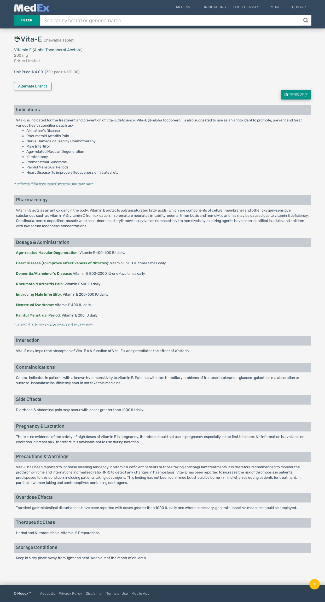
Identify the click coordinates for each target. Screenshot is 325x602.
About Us (47, 593)
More (280, 7)
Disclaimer (94, 593)
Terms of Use (117, 593)
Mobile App (140, 593)
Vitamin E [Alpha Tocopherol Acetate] (48, 50)
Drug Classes (254, 7)
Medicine (196, 7)
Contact (300, 7)
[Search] (306, 20)
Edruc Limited (27, 61)
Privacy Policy (70, 593)
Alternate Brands (33, 86)
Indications (223, 7)
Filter (27, 20)
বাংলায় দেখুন (296, 95)
